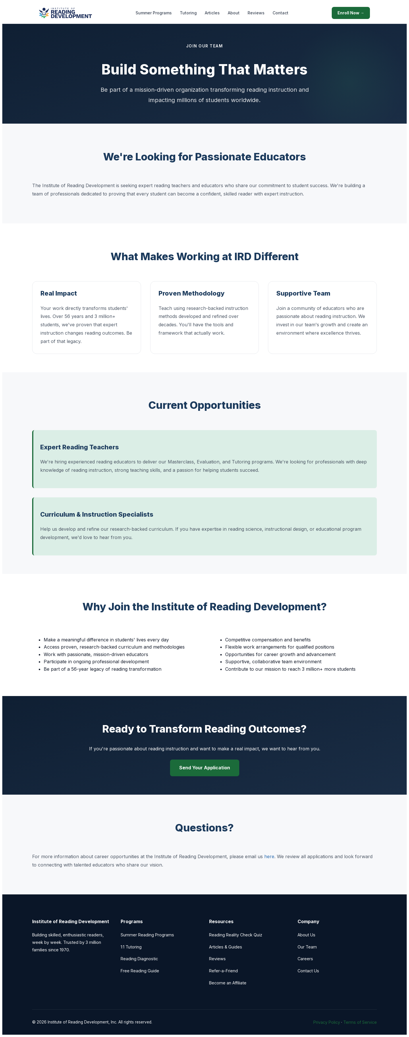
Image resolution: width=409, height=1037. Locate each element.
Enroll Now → (350, 12)
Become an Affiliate (227, 982)
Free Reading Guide (140, 970)
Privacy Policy (326, 1022)
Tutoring (188, 12)
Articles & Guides (225, 946)
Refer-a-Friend (223, 970)
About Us (306, 934)
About (234, 12)
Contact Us (308, 970)
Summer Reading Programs (147, 934)
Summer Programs (154, 12)
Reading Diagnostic (139, 958)
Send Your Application (204, 767)
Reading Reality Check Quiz (235, 934)
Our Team (307, 946)
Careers (305, 958)
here (269, 856)
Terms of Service (360, 1022)
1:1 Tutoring (131, 946)
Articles (212, 12)
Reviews (256, 12)
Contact (280, 12)
